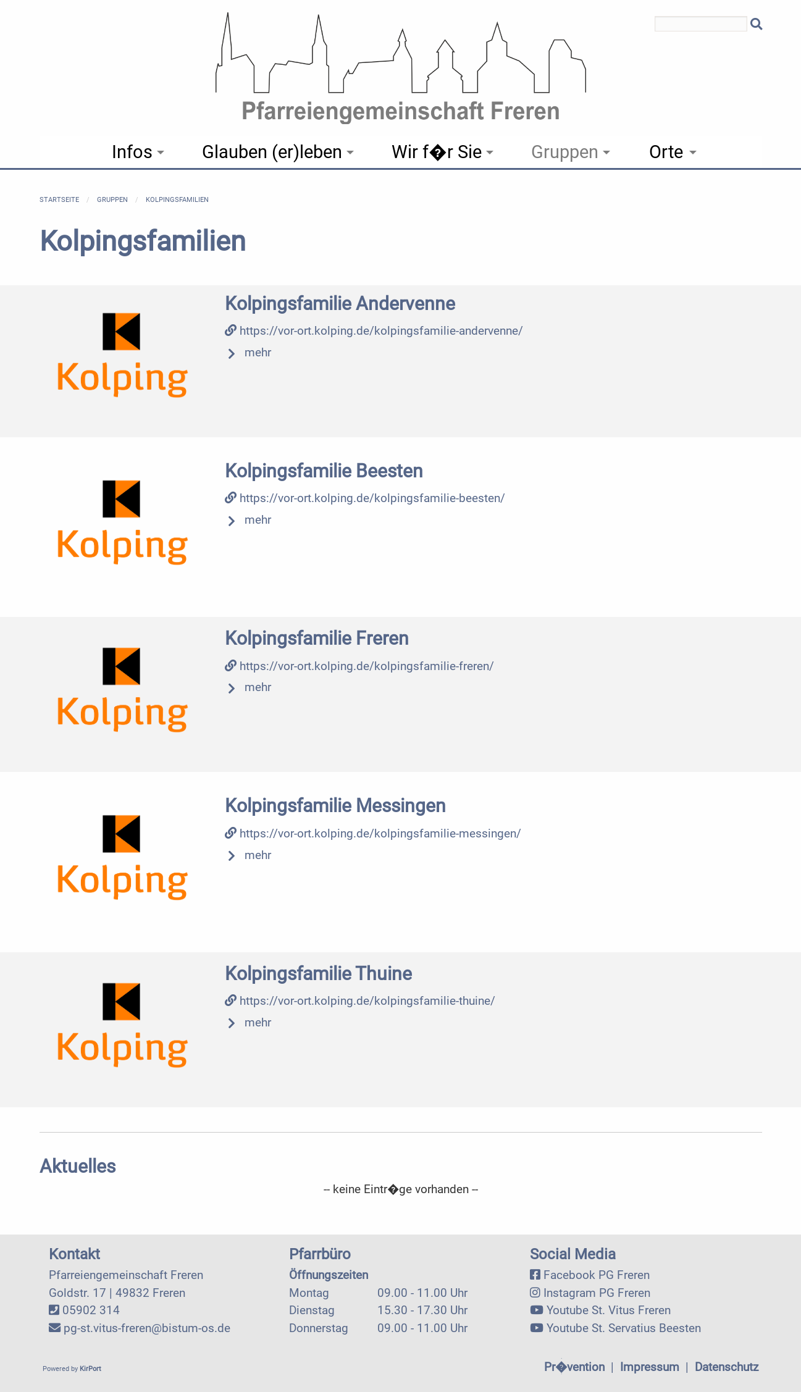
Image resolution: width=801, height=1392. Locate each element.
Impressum (649, 1367)
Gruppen (112, 200)
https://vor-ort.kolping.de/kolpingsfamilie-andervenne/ (374, 331)
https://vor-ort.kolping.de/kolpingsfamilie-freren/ (359, 666)
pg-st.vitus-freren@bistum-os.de (147, 1328)
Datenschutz (726, 1367)
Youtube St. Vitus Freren (609, 1310)
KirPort (90, 1369)
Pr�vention (574, 1367)
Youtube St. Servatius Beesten (624, 1328)
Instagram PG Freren (596, 1293)
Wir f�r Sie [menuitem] (437, 151)
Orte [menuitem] (666, 151)
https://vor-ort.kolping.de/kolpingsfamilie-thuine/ (360, 1001)
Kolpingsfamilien (177, 200)
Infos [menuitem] (132, 151)
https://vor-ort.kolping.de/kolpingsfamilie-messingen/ (373, 833)
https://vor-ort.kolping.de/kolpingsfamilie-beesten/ (365, 498)
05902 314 (91, 1310)
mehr (258, 352)
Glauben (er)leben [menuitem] (272, 151)
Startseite (59, 200)
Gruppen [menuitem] (564, 151)
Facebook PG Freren (596, 1275)
